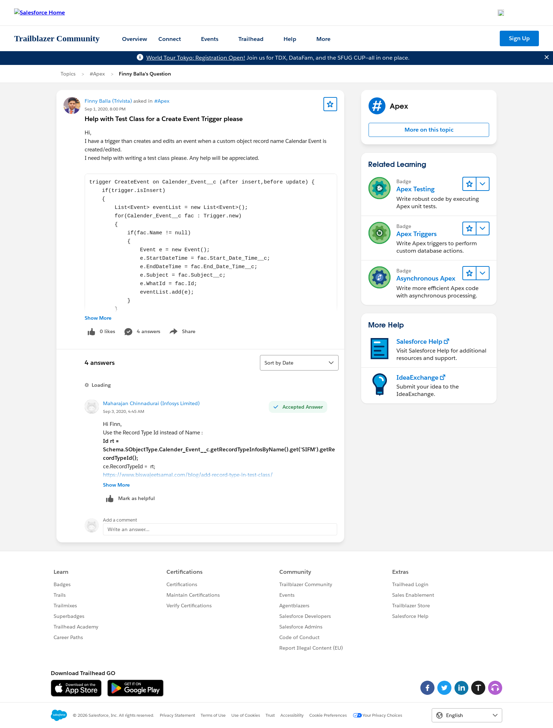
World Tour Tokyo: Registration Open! (195, 57)
